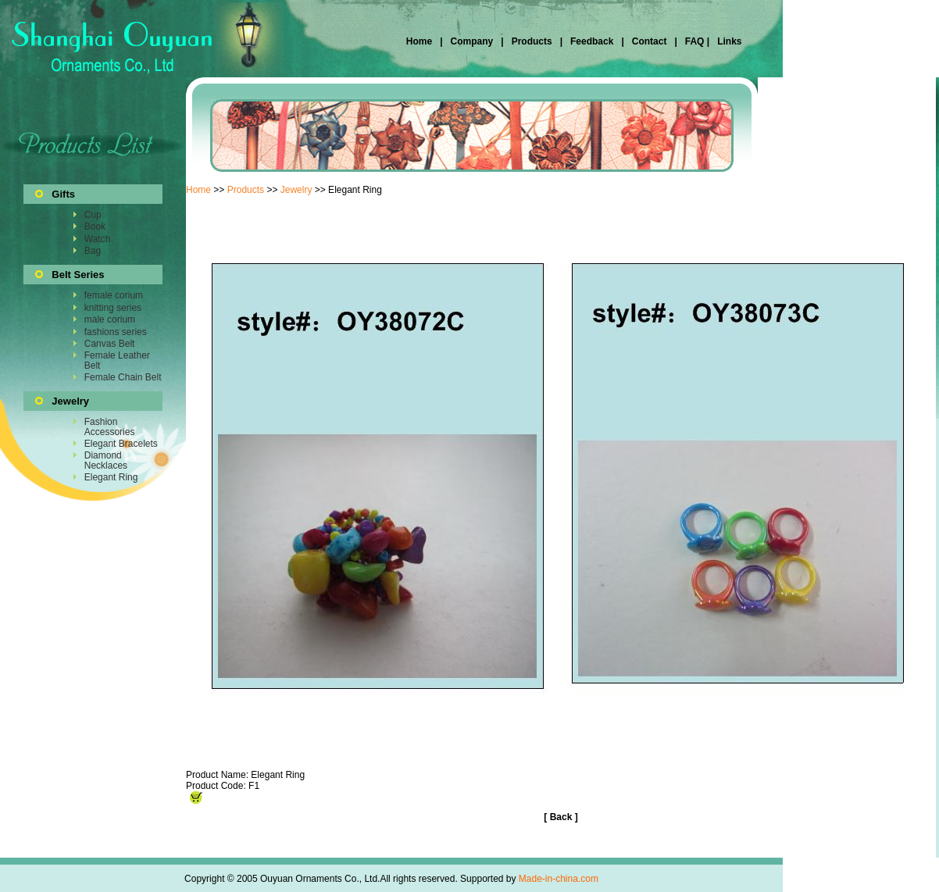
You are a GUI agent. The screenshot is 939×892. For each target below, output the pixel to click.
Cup (93, 214)
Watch (97, 239)
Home (420, 41)
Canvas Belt (109, 343)
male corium (109, 319)
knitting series (112, 307)
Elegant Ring (111, 477)
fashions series (115, 331)
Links (728, 41)
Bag (92, 250)
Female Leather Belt (117, 360)
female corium (113, 295)
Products (532, 41)
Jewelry (296, 189)
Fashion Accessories (109, 426)
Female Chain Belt (123, 377)
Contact (649, 41)
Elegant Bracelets (121, 443)
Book (94, 226)
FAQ (694, 41)
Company (470, 41)
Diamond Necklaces (105, 460)
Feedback (591, 41)
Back (561, 817)
